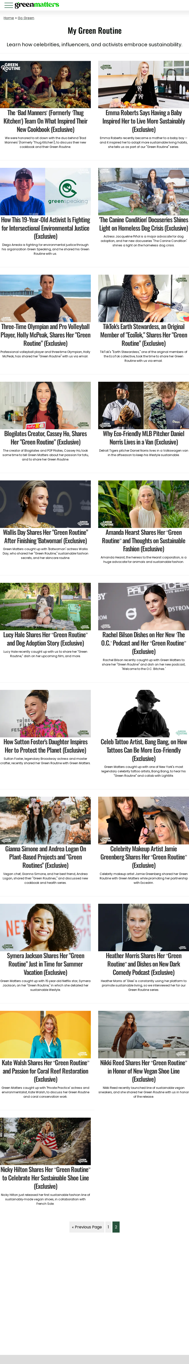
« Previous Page (87, 1227)
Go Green (26, 18)
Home (9, 18)
